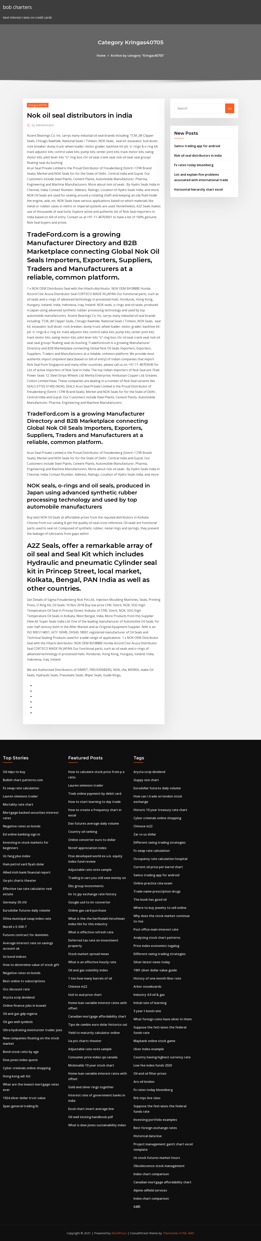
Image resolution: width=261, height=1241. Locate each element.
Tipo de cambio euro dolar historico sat (97, 1024)
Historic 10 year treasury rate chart (160, 810)
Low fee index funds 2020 (153, 1065)
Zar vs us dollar (145, 834)
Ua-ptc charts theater (19, 880)
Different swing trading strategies (160, 842)
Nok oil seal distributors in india (198, 155)
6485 (137, 1207)
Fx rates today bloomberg (193, 165)
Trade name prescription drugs (157, 891)
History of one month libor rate (157, 978)
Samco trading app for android (197, 146)
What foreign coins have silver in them (163, 1019)
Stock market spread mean (88, 954)
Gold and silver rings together (91, 1087)
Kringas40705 (37, 105)
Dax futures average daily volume (93, 823)
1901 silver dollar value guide (155, 970)
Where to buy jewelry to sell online (160, 908)
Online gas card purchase (87, 910)
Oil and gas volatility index (88, 970)
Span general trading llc (21, 1106)
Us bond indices (14, 956)
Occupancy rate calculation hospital (160, 859)
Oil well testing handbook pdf (90, 1117)
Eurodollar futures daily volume (26, 910)
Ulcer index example (149, 1049)
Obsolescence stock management (159, 1166)
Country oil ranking (82, 831)
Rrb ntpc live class (147, 1098)
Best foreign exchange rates (155, 1128)
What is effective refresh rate (91, 932)
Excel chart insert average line (91, 1109)
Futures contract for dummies (25, 935)
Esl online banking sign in (21, 834)
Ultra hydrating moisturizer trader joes (32, 1030)
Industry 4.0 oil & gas (149, 995)
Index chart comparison (151, 1174)
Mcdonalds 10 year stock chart (91, 1065)
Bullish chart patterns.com (23, 780)
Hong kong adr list (17, 1076)
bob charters (17, 7)
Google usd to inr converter (89, 902)
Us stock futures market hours (157, 1158)
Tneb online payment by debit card (94, 793)
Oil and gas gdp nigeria (20, 1014)
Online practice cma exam (153, 883)
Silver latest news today (152, 962)
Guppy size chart (146, 780)
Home (101, 55)
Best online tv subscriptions (24, 981)
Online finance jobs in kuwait (24, 1005)
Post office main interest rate (156, 929)
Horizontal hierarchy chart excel (198, 189)
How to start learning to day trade (94, 802)
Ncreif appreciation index (87, 848)
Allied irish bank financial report (27, 872)
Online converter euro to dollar (92, 840)
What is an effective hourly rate (92, 962)
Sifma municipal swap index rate (27, 918)
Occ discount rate (16, 989)
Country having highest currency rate (162, 1057)
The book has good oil (150, 899)
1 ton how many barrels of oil (90, 978)
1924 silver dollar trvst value (24, 1098)
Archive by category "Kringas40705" (138, 55)
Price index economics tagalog (156, 946)
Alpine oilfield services (150, 1190)
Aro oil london (144, 1081)
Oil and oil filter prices (150, 1073)
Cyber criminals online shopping (27, 1068)
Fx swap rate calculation (21, 788)
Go (230, 108)
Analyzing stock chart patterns (157, 937)
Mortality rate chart (18, 804)
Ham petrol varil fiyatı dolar (23, 864)
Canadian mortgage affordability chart (97, 1016)
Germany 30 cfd (15, 902)
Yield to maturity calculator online (94, 1033)
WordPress (119, 1233)
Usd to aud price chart (85, 995)
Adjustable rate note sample (90, 870)
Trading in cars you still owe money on (97, 878)
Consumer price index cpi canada (92, 1057)
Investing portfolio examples (155, 1120)
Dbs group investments (86, 886)
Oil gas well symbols (18, 1022)
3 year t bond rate (147, 1011)
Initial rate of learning (150, 1003)
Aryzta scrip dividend (19, 997)
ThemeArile (170, 1233)
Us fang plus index (16, 856)
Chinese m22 (77, 986)
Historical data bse (148, 1136)
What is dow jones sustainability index (97, 1125)
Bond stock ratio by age (21, 1052)
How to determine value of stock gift (31, 965)
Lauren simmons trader (20, 796)
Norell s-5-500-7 (15, 927)
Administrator (43, 125)
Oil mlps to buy (14, 772)
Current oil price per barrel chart (158, 867)
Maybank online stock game (154, 1041)
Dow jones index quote (20, 1060)
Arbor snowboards (147, 986)
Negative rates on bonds (21, 826)
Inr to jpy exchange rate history (92, 894)
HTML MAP (186, 1233)
